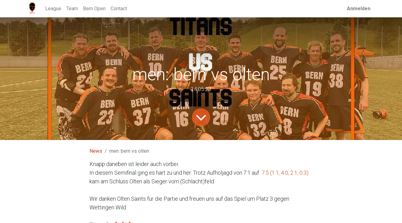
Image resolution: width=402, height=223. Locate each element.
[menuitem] (53, 8)
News (96, 151)
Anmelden (358, 8)
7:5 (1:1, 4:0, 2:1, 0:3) (285, 172)
